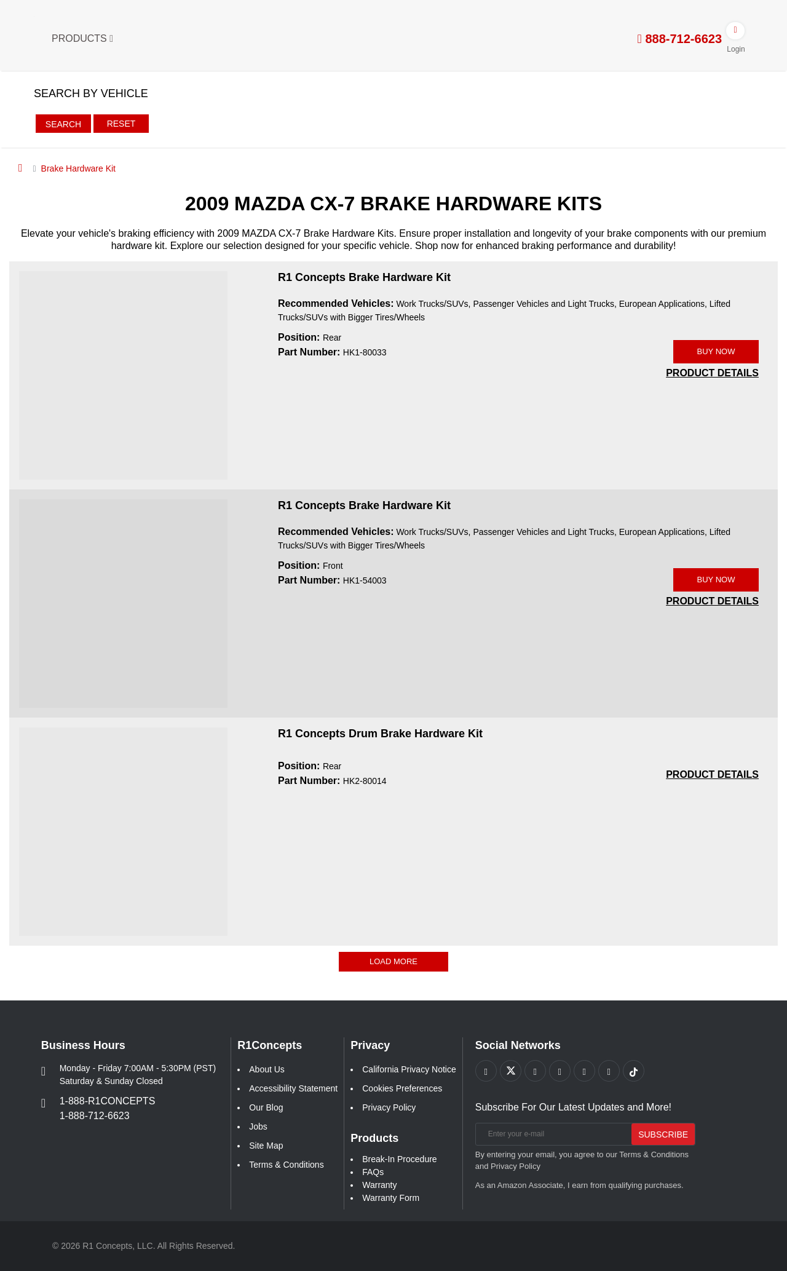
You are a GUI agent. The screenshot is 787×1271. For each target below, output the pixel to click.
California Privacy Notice (409, 1069)
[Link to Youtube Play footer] (535, 1071)
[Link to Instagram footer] (584, 1071)
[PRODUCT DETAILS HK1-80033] (712, 373)
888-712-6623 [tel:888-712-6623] (680, 39)
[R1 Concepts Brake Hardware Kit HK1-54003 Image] (123, 603)
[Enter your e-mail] (552, 1134)
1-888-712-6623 (95, 1116)
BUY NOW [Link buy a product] (716, 351)
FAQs (373, 1172)
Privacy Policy (389, 1107)
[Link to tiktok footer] (633, 1071)
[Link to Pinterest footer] (560, 1071)
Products (82, 38)
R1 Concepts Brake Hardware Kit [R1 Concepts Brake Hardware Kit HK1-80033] (364, 277)
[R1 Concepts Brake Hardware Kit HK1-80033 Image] (123, 374)
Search (63, 124)
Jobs (258, 1126)
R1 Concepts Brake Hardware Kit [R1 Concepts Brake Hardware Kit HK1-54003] (364, 505)
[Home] (20, 168)
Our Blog (266, 1107)
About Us (267, 1069)
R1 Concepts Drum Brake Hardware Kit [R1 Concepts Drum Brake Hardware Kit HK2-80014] (380, 733)
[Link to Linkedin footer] (609, 1071)
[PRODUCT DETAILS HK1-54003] (712, 601)
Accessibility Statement (293, 1088)
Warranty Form (390, 1198)
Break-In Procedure (399, 1159)
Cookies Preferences (402, 1088)
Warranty (379, 1185)
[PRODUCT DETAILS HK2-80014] (712, 774)
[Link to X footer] (510, 1071)
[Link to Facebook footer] (486, 1071)
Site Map (266, 1145)
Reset (121, 124)
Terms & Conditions (286, 1165)
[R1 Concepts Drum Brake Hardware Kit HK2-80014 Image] (123, 831)
